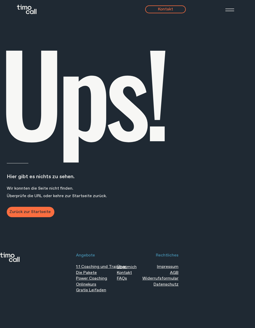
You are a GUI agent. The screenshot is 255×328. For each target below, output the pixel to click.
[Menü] (223, 10)
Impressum (167, 266)
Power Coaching (91, 278)
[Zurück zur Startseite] (30, 212)
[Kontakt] (165, 9)
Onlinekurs (86, 284)
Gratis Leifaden (91, 290)
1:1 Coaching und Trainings (101, 266)
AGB (174, 272)
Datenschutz (166, 284)
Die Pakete (86, 272)
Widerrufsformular (160, 278)
